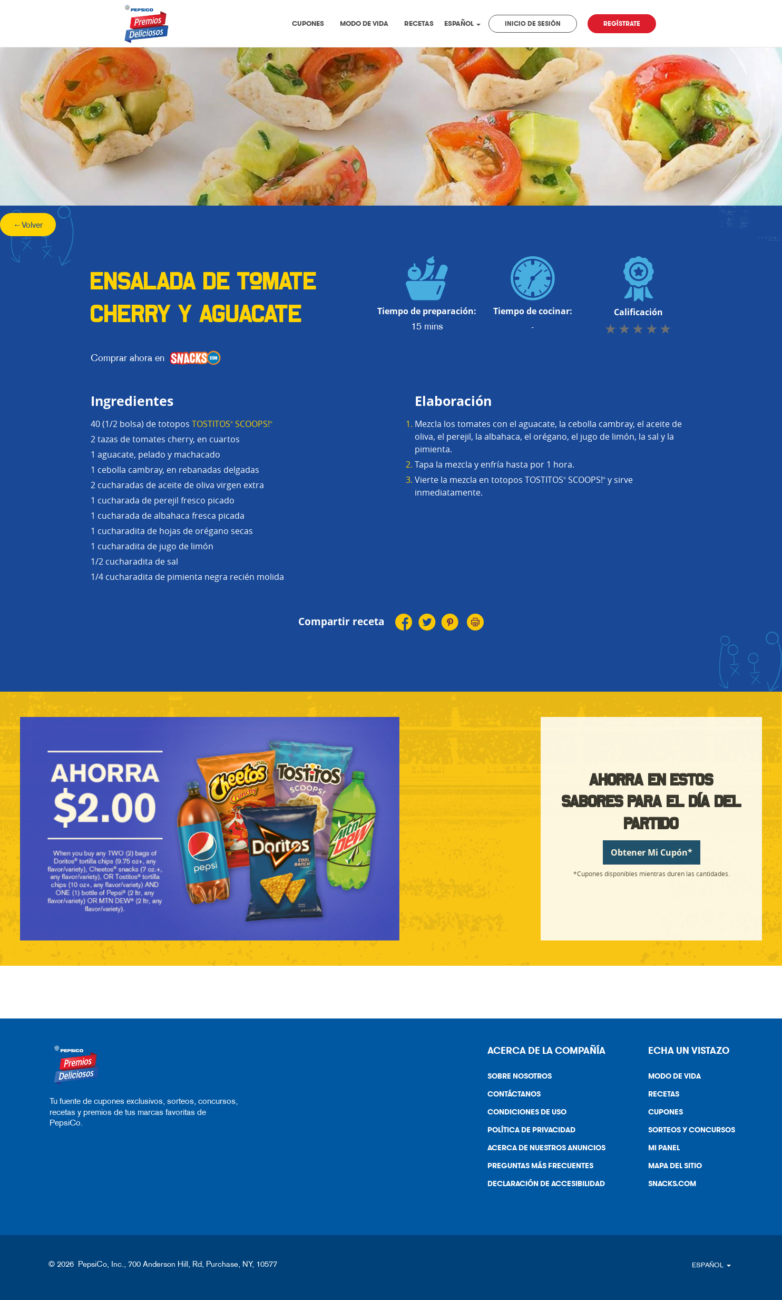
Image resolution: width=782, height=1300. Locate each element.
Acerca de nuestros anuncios (542, 1150)
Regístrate (621, 24)
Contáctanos (510, 1096)
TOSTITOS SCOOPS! (232, 424)
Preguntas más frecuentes (540, 1166)
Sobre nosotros (519, 1076)
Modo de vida (364, 23)
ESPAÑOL (462, 23)
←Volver (28, 224)
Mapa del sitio (675, 1166)
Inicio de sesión (533, 24)
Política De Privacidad (527, 1132)
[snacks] (195, 358)
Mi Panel (664, 1148)
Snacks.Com (668, 1186)
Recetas (419, 23)
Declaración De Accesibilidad (542, 1186)
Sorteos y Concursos (691, 1130)
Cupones (308, 23)
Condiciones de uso (523, 1114)
